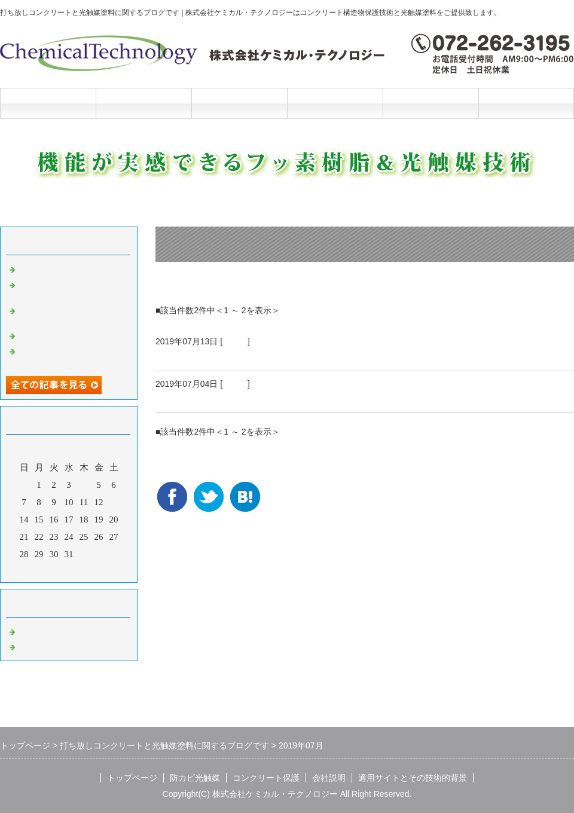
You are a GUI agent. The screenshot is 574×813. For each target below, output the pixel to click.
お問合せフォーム (526, 103)
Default (31, 630)
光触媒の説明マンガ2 (60, 268)
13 (113, 502)
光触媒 (235, 341)
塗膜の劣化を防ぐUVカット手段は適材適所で (265, 398)
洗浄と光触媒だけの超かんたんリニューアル (72, 289)
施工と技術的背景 (430, 103)
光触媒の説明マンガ (58, 335)
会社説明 (335, 103)
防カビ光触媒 (143, 103)
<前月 (46, 570)
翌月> (91, 570)
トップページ (47, 103)
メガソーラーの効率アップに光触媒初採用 (257, 356)
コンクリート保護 (239, 103)
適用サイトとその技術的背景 (412, 778)
